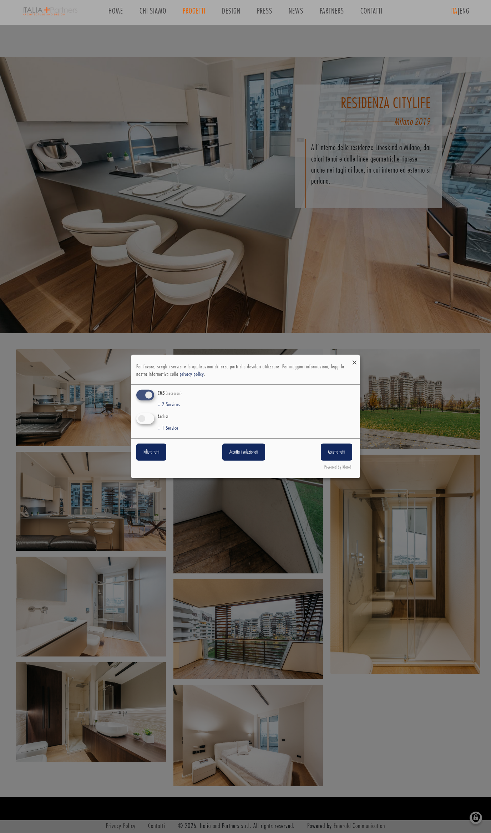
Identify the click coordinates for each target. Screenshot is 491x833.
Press (264, 13)
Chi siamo (153, 13)
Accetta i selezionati (243, 451)
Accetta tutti (336, 451)
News (296, 13)
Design (231, 13)
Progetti (194, 13)
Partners (332, 13)
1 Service (168, 427)
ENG (465, 13)
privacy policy (192, 374)
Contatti (371, 13)
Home (115, 13)
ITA (453, 13)
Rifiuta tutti (151, 451)
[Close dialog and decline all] (354, 359)
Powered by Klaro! (338, 467)
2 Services (169, 404)
